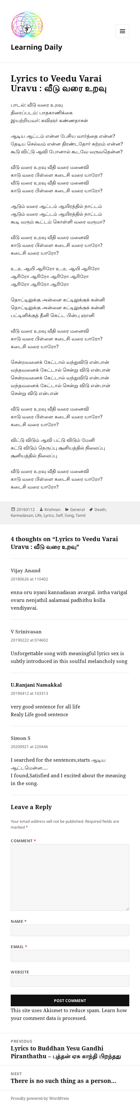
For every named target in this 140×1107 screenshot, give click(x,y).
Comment (23, 841)
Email (19, 946)
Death (100, 509)
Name (19, 921)
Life (38, 515)
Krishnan (52, 509)
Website (20, 972)
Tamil (80, 515)
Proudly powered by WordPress (40, 1098)
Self (59, 515)
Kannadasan (22, 515)
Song (69, 515)
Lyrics (49, 515)
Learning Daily (36, 47)
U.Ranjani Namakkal (36, 684)
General (77, 509)
